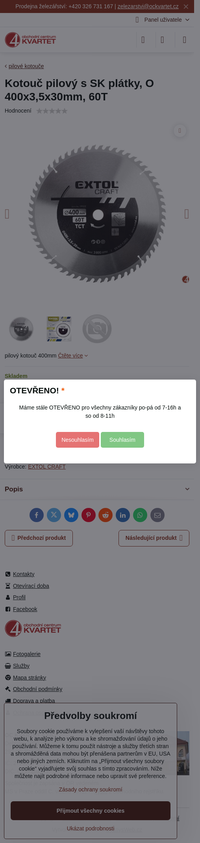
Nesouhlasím (77, 440)
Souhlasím (122, 440)
